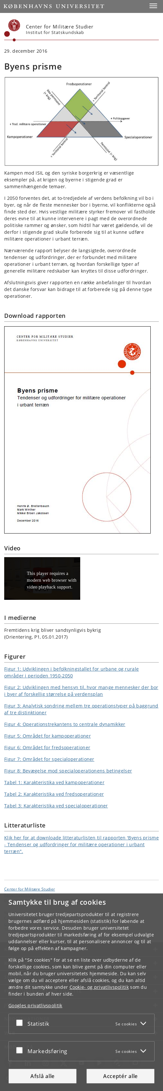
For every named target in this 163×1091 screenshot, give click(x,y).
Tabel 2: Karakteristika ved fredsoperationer (54, 794)
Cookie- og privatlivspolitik (99, 987)
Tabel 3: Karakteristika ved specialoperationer (56, 806)
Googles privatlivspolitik (35, 1005)
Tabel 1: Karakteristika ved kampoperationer (54, 782)
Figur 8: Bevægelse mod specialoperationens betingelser (68, 771)
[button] (153, 6)
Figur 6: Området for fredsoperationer (47, 747)
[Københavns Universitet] (12, 30)
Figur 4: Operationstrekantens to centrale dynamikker (64, 724)
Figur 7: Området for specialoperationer (49, 759)
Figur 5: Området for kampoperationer (47, 736)
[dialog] (81, 992)
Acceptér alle (120, 1076)
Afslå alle (42, 1076)
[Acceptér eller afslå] (21, 1022)
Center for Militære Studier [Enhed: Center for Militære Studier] (29, 888)
